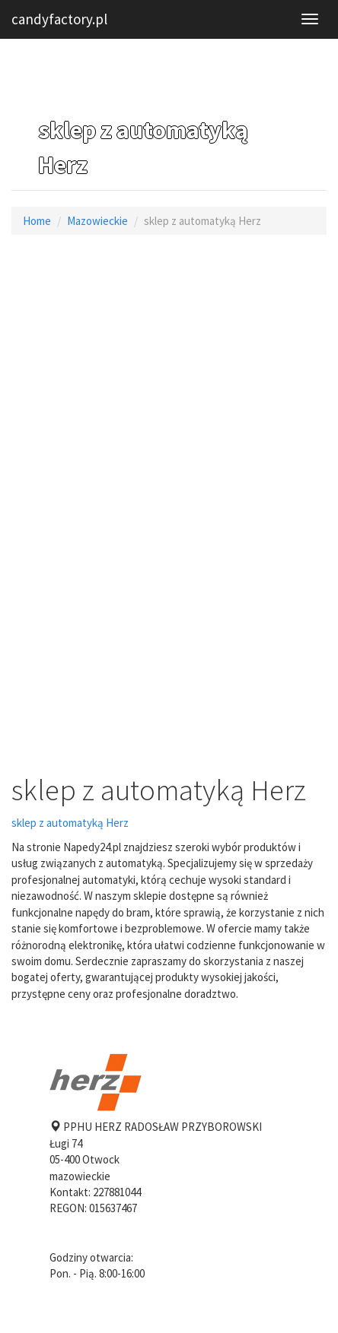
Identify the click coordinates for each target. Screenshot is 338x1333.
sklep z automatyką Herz (70, 822)
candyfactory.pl (59, 19)
